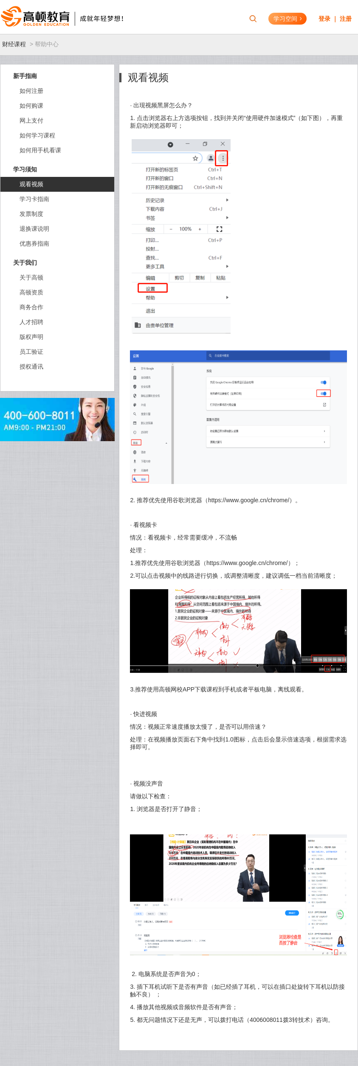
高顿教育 (53, 17)
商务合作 (31, 307)
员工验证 (31, 351)
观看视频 (31, 184)
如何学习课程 (37, 135)
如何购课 (31, 105)
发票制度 (31, 213)
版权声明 (31, 336)
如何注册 (31, 90)
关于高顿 (31, 277)
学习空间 (287, 18)
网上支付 (31, 120)
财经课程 (14, 44)
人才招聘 (31, 322)
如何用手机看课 (40, 150)
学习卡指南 (34, 199)
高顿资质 (31, 292)
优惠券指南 (34, 243)
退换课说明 (34, 228)
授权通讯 (31, 366)
